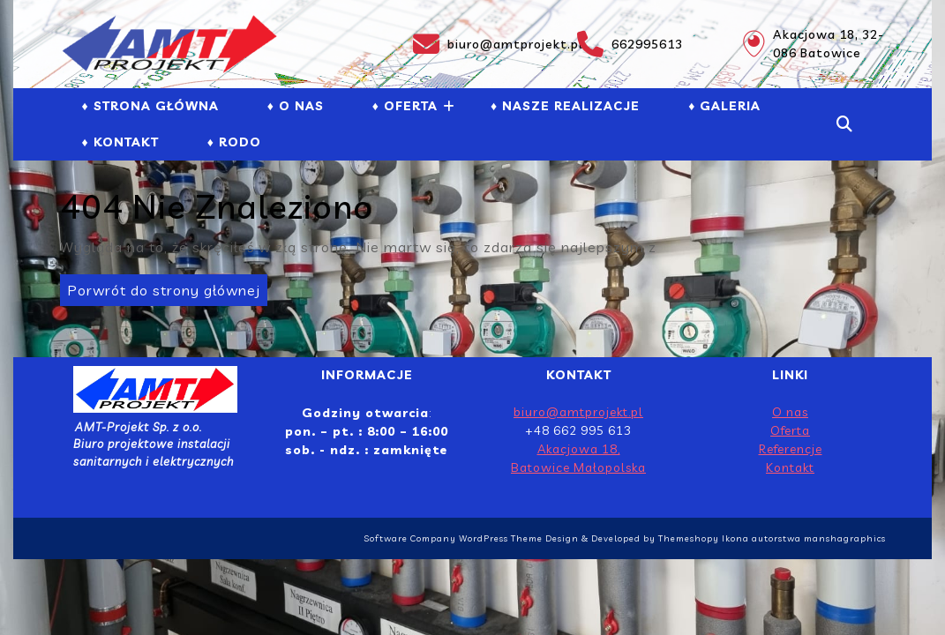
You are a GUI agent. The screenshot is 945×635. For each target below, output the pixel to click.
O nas (790, 412)
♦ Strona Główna (150, 106)
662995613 (630, 44)
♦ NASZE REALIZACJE (565, 106)
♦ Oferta (405, 106)
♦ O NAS (295, 106)
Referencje (790, 449)
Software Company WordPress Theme (453, 538)
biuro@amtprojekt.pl (485, 44)
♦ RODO (234, 142)
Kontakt (790, 467)
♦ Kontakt (120, 142)
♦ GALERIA (724, 106)
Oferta (790, 430)
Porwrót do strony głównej (160, 286)
